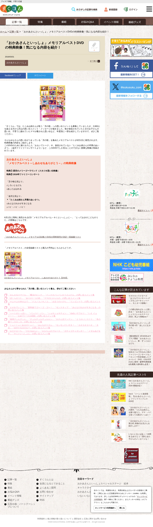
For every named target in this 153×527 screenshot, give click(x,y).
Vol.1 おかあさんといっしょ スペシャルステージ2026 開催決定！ (139, 382)
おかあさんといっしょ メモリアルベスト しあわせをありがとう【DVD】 (36, 278)
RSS (42, 499)
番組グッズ (13, 499)
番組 (10, 487)
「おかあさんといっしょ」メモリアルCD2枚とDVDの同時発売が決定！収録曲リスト (42, 235)
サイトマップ (46, 495)
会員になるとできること (52, 483)
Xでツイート (40, 75)
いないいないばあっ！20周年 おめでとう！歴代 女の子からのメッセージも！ (140, 436)
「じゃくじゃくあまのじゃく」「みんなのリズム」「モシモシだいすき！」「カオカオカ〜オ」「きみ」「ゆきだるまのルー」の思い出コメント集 (53, 326)
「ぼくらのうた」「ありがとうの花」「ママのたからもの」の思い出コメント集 (44, 298)
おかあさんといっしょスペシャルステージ (99, 483)
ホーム (3, 31)
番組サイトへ (144, 210)
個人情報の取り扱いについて (59, 518)
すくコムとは (46, 479)
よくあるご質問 (48, 487)
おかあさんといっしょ (16, 62)
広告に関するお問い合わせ (95, 518)
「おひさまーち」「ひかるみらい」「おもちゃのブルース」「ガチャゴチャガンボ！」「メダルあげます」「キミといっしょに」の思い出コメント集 (54, 332)
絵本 (126, 483)
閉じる (122, 508)
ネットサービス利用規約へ (105, 508)
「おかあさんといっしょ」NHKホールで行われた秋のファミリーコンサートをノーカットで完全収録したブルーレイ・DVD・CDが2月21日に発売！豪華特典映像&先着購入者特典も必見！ (140, 356)
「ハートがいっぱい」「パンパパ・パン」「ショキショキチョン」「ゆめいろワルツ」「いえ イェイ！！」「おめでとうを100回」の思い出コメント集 (52, 314)
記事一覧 (14, 31)
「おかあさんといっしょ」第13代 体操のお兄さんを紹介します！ (140, 422)
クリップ (94, 46)
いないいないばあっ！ (89, 495)
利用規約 (41, 518)
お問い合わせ (46, 491)
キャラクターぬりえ (88, 487)
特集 (10, 483)
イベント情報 (14, 495)
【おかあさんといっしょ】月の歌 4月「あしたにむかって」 (140, 324)
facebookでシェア (13, 75)
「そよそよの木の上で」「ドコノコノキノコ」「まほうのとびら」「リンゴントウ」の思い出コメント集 (54, 302)
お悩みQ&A (13, 491)
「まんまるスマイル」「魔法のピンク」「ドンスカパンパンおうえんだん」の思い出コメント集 (51, 295)
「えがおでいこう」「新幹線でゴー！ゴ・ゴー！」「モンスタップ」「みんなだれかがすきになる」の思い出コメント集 (54, 308)
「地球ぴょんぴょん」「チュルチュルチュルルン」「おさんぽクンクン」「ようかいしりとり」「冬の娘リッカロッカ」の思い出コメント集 (54, 320)
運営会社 (78, 518)
